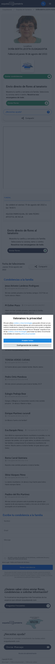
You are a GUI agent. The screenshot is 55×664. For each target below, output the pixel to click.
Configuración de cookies (27, 345)
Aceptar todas (27, 340)
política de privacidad (28, 334)
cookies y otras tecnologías (23, 323)
